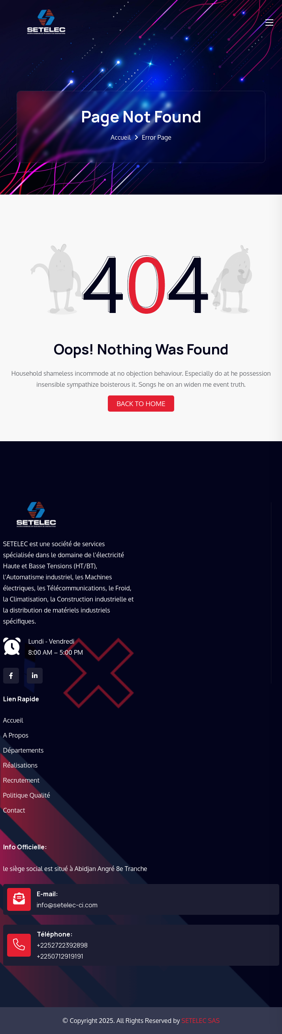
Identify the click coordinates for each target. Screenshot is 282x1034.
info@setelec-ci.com (67, 905)
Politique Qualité (26, 795)
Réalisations (20, 765)
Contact (14, 810)
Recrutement (21, 780)
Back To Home (141, 403)
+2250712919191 (60, 956)
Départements (23, 750)
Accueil (121, 137)
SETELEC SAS (201, 1021)
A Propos (15, 735)
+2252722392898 (62, 945)
